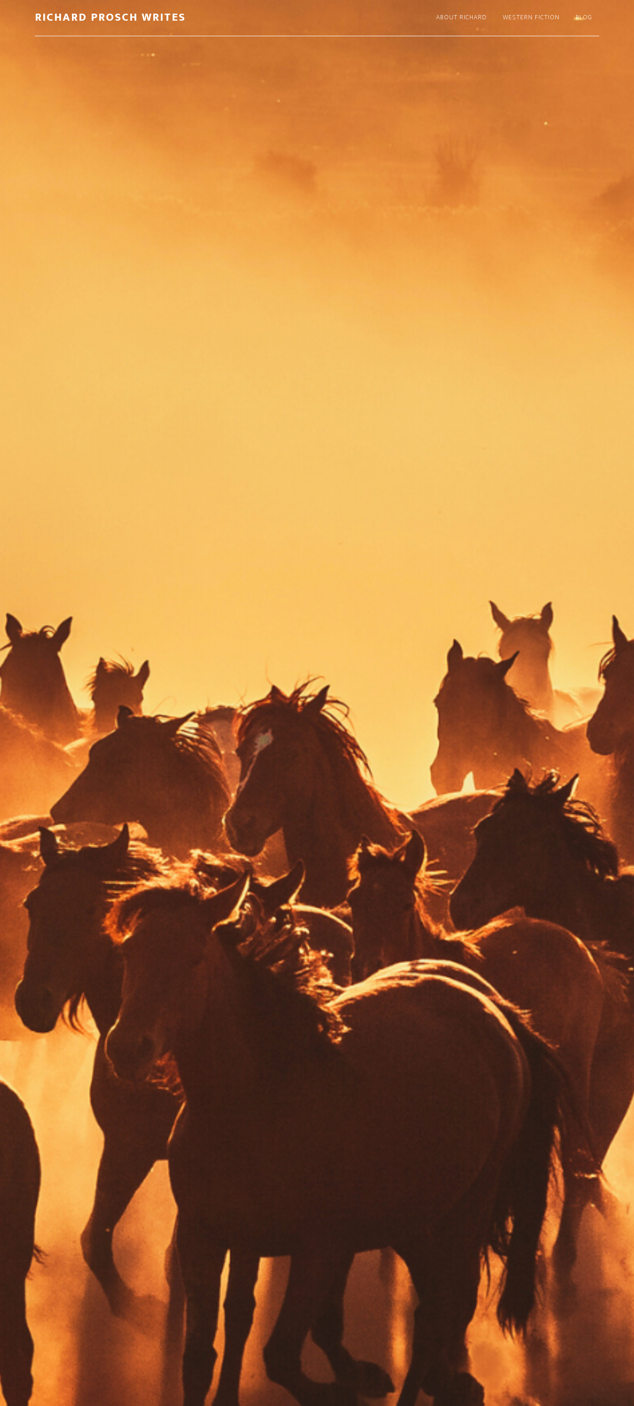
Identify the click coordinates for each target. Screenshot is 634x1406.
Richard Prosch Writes (110, 17)
